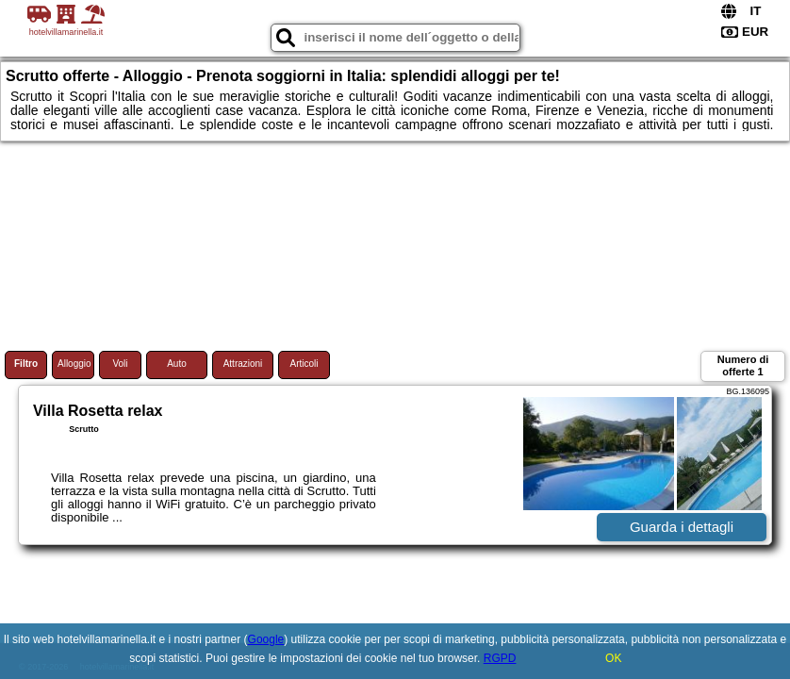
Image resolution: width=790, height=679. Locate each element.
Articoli (303, 363)
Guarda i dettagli (681, 527)
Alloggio (74, 363)
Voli (119, 363)
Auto (177, 363)
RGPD (500, 658)
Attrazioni (243, 363)
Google (266, 639)
